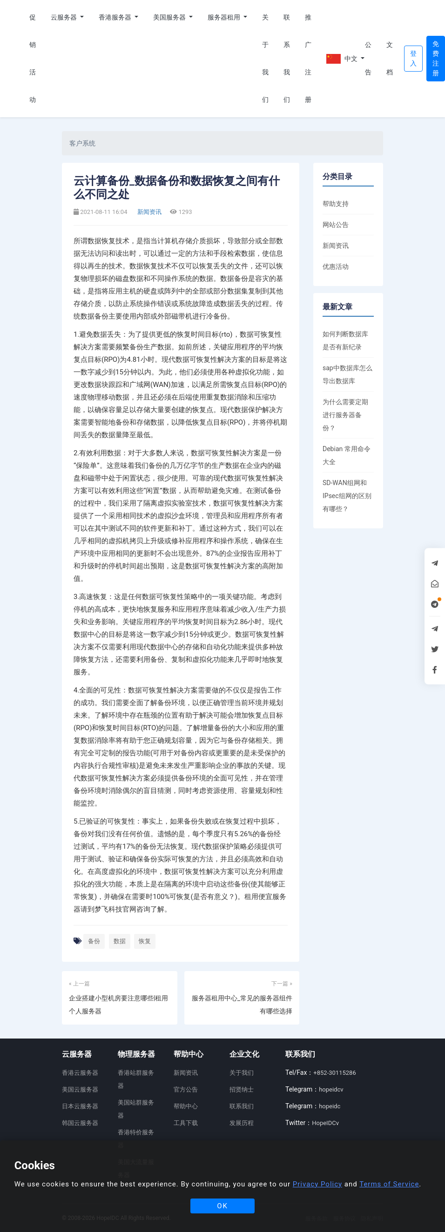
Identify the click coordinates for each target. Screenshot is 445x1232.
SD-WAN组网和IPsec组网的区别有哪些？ (347, 496)
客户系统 (82, 143)
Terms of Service (389, 1184)
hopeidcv (331, 1089)
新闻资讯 (149, 211)
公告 (368, 58)
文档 (389, 58)
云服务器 (64, 17)
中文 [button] (341, 59)
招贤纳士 (241, 1089)
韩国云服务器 (80, 1122)
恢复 (145, 941)
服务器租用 (225, 17)
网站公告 (336, 224)
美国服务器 (170, 17)
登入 (413, 58)
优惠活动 (336, 266)
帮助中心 (186, 1106)
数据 (120, 941)
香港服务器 (116, 17)
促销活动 (32, 58)
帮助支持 (336, 203)
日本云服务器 (80, 1106)
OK (222, 1206)
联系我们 (286, 58)
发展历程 (241, 1122)
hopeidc (329, 1106)
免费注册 (435, 58)
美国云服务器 (80, 1089)
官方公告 (186, 1089)
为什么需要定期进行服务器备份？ (345, 415)
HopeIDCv (325, 1122)
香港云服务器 (80, 1072)
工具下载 (186, 1122)
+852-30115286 (334, 1072)
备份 (94, 941)
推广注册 (308, 58)
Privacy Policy (317, 1184)
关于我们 (265, 58)
